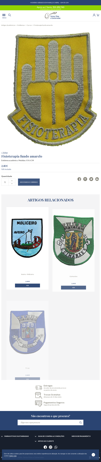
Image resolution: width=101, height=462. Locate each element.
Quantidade (6, 184)
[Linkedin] (97, 186)
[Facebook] (79, 186)
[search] (9, 15)
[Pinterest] (85, 186)
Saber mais (13, 456)
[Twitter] (91, 186)
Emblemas (21, 25)
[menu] (3, 15)
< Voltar (4, 160)
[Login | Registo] (94, 14)
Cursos (29, 25)
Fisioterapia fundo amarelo (43, 25)
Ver (27, 290)
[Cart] (98, 14)
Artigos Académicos (8, 25)
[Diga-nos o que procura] (50, 422)
